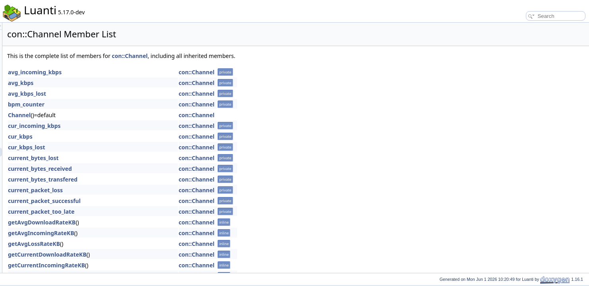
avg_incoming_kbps (134, 72)
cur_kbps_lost (126, 147)
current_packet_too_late (140, 211)
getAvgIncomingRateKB (140, 233)
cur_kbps (119, 136)
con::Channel (229, 56)
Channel (118, 115)
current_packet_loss (134, 190)
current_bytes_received (139, 168)
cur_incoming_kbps (133, 125)
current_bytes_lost (132, 158)
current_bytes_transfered (142, 179)
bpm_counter (125, 104)
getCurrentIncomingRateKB (145, 265)
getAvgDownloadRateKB (141, 222)
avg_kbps (120, 83)
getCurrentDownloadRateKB (146, 254)
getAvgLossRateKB (133, 243)
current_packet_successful (143, 201)
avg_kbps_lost (126, 93)
